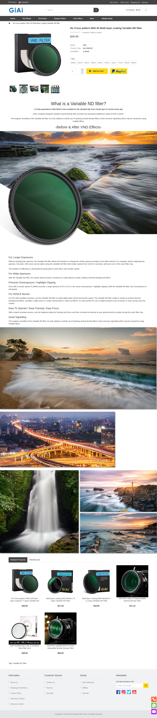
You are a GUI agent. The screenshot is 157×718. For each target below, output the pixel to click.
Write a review (96, 33)
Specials (85, 693)
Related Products (18, 560)
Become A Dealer (17, 704)
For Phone (27, 19)
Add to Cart (98, 71)
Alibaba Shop (106, 19)
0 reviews (85, 33)
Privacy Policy (16, 693)
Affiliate (85, 688)
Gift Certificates (88, 683)
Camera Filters (60, 19)
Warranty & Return (18, 699)
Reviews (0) (34, 560)
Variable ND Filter (19, 663)
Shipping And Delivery (19, 688)
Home (12, 19)
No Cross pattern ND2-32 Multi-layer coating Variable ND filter (36, 23)
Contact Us (50, 683)
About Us (14, 683)
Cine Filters (78, 19)
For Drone (42, 19)
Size (73, 59)
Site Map (49, 693)
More (92, 19)
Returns (49, 688)
